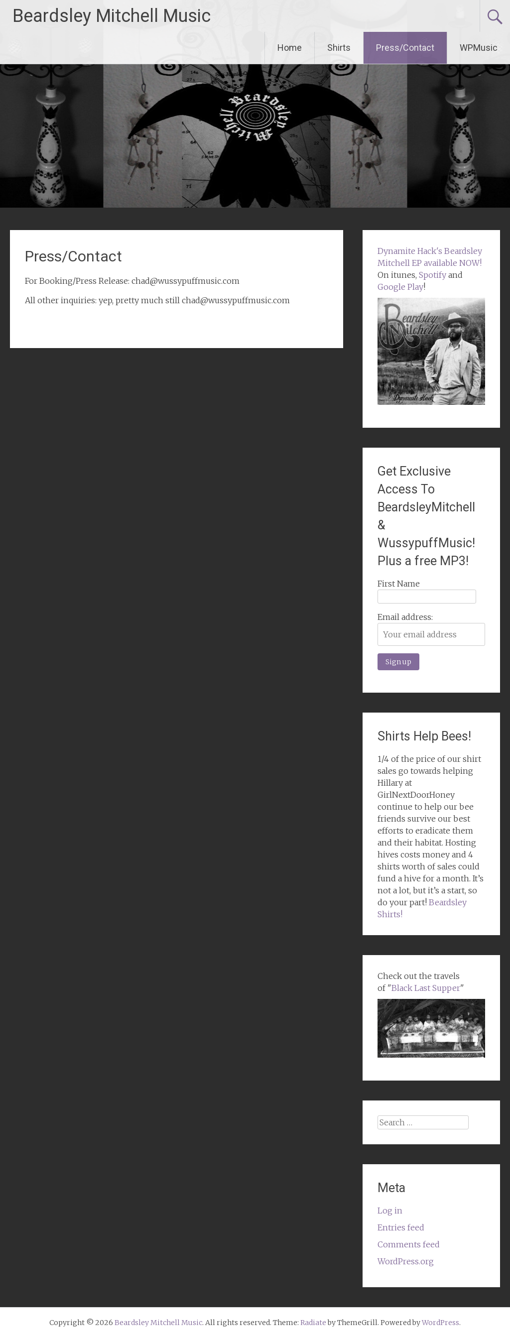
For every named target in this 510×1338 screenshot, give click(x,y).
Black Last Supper (425, 988)
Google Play (400, 287)
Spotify (432, 275)
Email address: (405, 617)
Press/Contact (405, 47)
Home (289, 47)
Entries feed (401, 1227)
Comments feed (409, 1244)
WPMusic (479, 47)
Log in (390, 1211)
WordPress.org (406, 1261)
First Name (399, 584)
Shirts (339, 47)
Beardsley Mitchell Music (111, 15)
